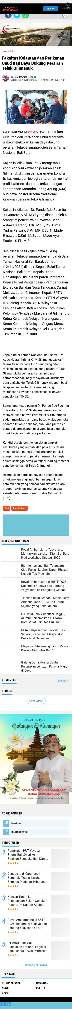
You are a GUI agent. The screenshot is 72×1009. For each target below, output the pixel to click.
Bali (11, 51)
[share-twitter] (16, 15)
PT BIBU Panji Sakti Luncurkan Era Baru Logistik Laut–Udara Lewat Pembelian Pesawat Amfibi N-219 (28, 947)
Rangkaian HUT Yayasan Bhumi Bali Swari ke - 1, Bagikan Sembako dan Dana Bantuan (27, 855)
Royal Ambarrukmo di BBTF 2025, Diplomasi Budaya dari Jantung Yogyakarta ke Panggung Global (27, 924)
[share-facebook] (8, 15)
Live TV (50, 8)
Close (5, 1004)
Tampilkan (62, 681)
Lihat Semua (36, 701)
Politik (40, 987)
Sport (6, 992)
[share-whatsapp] (25, 15)
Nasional (16, 823)
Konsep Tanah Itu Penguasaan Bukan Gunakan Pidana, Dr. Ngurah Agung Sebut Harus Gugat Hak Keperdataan (27, 901)
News (5, 987)
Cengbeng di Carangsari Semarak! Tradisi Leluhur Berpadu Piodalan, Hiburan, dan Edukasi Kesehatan (26, 878)
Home (5, 51)
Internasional (19, 831)
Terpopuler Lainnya (36, 965)
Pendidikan (19, 508)
